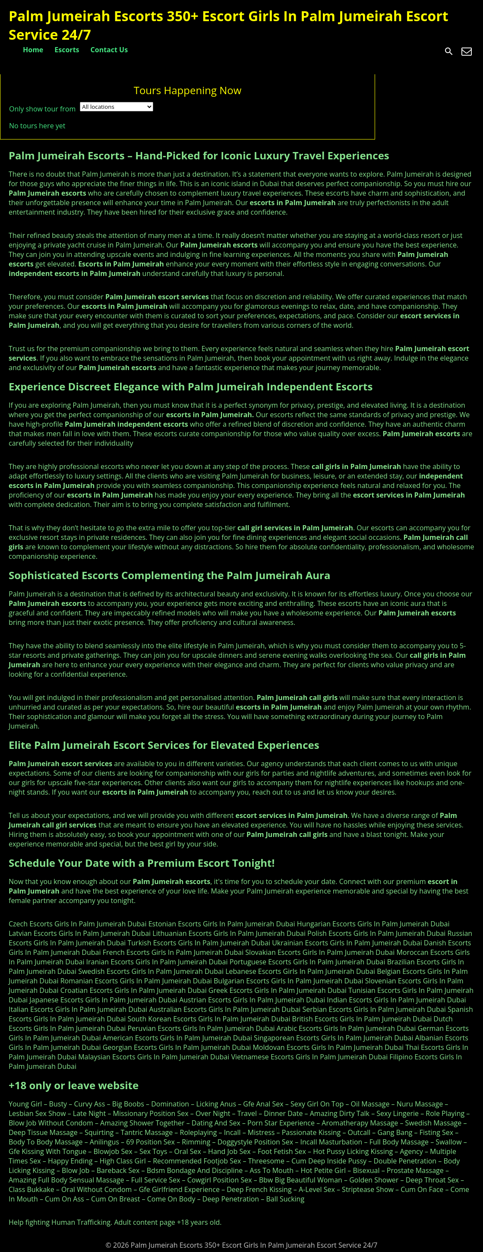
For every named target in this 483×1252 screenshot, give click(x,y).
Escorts (66, 49)
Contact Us (109, 49)
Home (33, 49)
